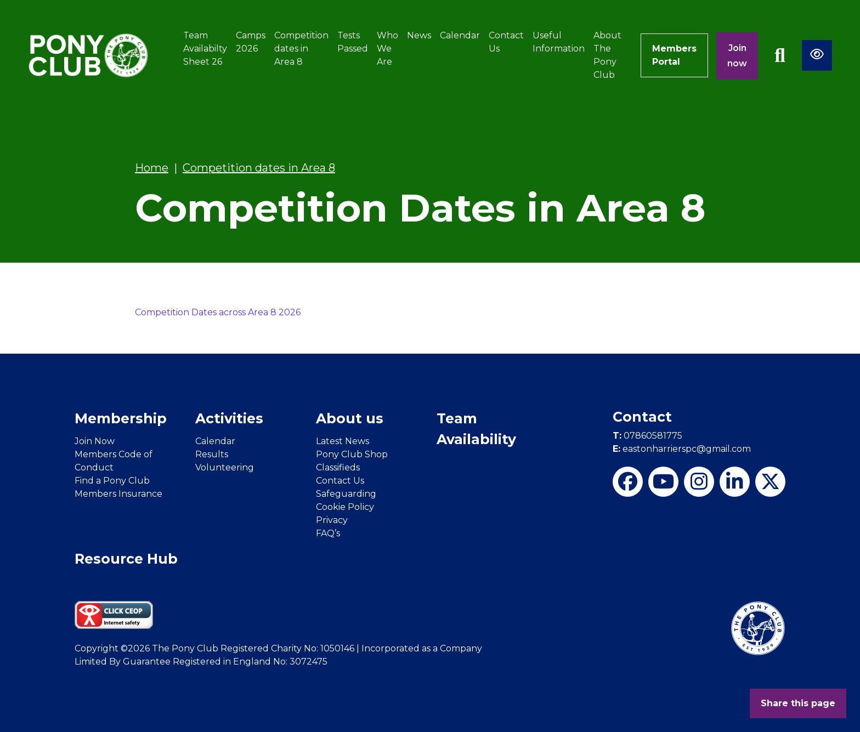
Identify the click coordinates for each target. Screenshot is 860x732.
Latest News (342, 441)
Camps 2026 (250, 42)
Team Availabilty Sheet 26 (205, 48)
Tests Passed (352, 42)
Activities (229, 418)
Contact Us (506, 42)
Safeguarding (346, 494)
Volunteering (224, 467)
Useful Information (559, 42)
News (419, 35)
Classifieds (338, 467)
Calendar (460, 35)
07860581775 (647, 435)
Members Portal (674, 55)
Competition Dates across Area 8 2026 (218, 312)
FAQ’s (328, 533)
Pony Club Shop (352, 454)
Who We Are (387, 48)
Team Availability (476, 428)
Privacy (332, 520)
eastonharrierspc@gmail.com (682, 449)
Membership (121, 418)
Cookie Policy (345, 507)
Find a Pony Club (112, 480)
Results (211, 454)
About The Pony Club (607, 55)
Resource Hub (126, 559)
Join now (737, 56)
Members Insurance (118, 494)
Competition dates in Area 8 (301, 48)
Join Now (95, 441)
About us (349, 418)
